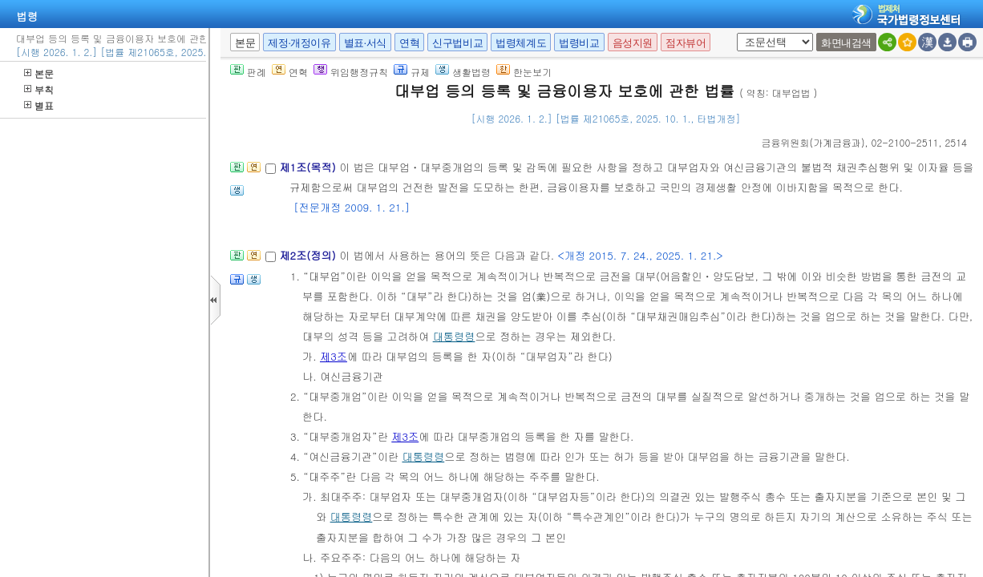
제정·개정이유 (299, 43)
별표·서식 (365, 43)
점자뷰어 (685, 43)
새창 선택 (734, 33)
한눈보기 (524, 72)
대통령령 (454, 336)
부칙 (39, 89)
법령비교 (579, 43)
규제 (412, 72)
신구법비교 (457, 43)
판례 (248, 72)
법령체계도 (521, 43)
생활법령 (463, 72)
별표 (39, 105)
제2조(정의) (309, 255)
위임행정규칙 (351, 72)
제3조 (333, 356)
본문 (39, 73)
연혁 (409, 43)
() (813, 142)
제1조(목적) (309, 167)
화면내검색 (846, 43)
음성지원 (633, 43)
